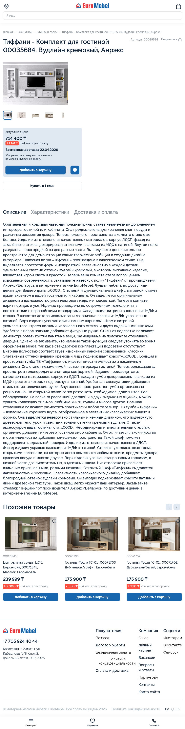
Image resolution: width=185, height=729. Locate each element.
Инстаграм (172, 638)
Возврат (103, 638)
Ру (167, 709)
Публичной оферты (30, 159)
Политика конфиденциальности (117, 661)
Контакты (147, 684)
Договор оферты (110, 645)
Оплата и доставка (112, 670)
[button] (169, 507)
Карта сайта (149, 692)
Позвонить (154, 722)
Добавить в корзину (36, 170)
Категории (30, 722)
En (178, 709)
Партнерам (148, 677)
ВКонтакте (172, 645)
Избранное (92, 722)
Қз (172, 709)
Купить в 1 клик (42, 186)
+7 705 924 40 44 (20, 641)
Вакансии (147, 657)
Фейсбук (170, 652)
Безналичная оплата (113, 652)
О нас (143, 638)
